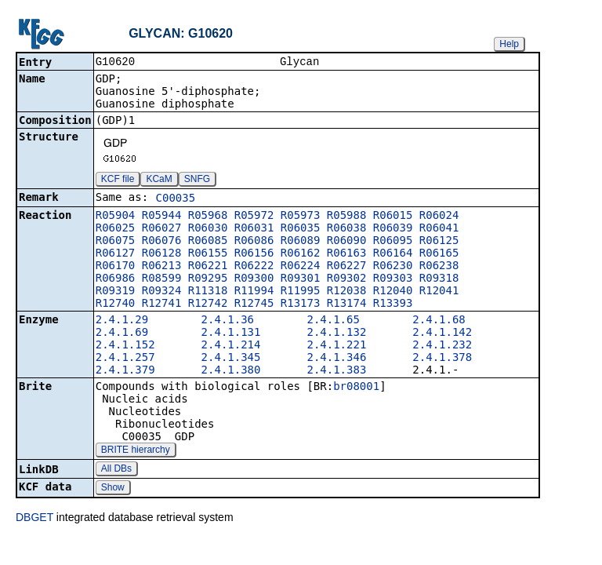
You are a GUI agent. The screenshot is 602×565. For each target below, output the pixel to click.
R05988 (347, 216)
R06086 (254, 241)
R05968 (208, 216)
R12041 (439, 292)
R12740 (116, 304)
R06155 (208, 254)
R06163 (347, 254)
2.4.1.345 (231, 358)
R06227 (347, 267)
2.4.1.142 (442, 333)
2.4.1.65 (332, 321)
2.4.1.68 (438, 321)
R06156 (254, 254)
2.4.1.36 (227, 321)
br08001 (356, 387)
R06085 (208, 241)
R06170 (116, 267)
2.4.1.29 (122, 321)
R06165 (439, 254)
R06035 (301, 229)
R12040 (393, 292)
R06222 (254, 267)
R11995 (301, 292)
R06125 (439, 241)
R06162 (301, 254)
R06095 (393, 241)
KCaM (159, 180)
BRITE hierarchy (135, 451)
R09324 (162, 292)
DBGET (34, 518)
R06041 (439, 229)
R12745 (254, 304)
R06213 (162, 267)
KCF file (118, 180)
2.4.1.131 (231, 333)
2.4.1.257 (125, 358)
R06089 (301, 241)
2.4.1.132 (336, 333)
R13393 (393, 304)
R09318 (439, 279)
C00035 (176, 199)
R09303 (393, 279)
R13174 (347, 304)
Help (509, 43)
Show (113, 488)
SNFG (197, 180)
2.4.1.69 (122, 333)
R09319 (116, 292)
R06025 (116, 229)
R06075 (116, 241)
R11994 (254, 292)
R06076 (162, 241)
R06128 (162, 254)
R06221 (208, 267)
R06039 (393, 229)
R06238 (439, 267)
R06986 (116, 279)
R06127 (116, 254)
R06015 (393, 216)
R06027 (162, 229)
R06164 (393, 254)
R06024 (439, 216)
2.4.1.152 (125, 346)
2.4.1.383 (336, 371)
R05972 (254, 216)
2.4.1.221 (336, 346)
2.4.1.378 (442, 358)
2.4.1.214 (231, 346)
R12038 (347, 292)
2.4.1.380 (231, 371)
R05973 (301, 216)
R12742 (208, 304)
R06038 (347, 229)
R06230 (393, 267)
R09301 (301, 279)
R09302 (347, 279)
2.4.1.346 (336, 358)
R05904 (116, 216)
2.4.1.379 (125, 371)
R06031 (254, 229)
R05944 (162, 216)
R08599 (162, 279)
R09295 (208, 279)
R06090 (347, 241)
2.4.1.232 (442, 346)
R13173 (301, 304)
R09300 (254, 279)
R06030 (208, 229)
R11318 (208, 292)
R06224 (301, 267)
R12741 (162, 304)
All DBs (116, 470)
